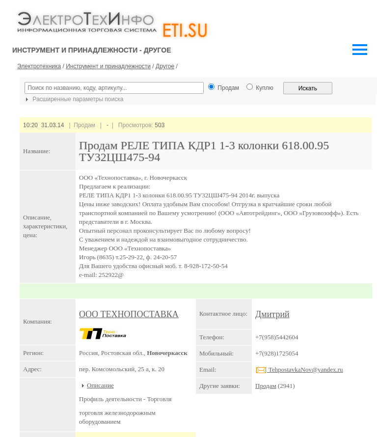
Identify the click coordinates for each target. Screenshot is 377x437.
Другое (165, 66)
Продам (265, 385)
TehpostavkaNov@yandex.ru (299, 369)
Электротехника (39, 66)
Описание (100, 385)
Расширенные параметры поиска (73, 99)
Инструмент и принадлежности (108, 66)
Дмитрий (272, 314)
